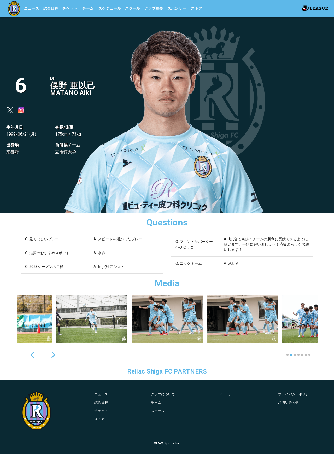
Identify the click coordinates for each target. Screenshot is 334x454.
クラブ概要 (153, 8)
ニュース (31, 8)
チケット (70, 8)
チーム (87, 8)
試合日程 (50, 8)
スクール (132, 8)
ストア (196, 8)
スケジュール (109, 8)
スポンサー (176, 8)
